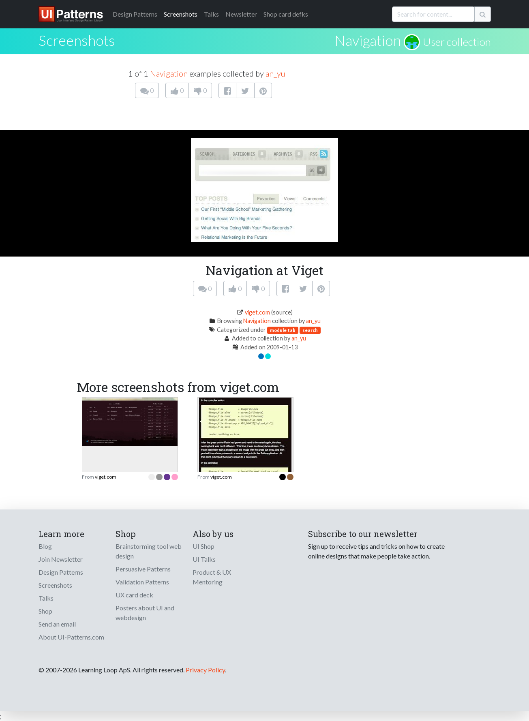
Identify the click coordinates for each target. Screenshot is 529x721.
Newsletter (241, 14)
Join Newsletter (61, 559)
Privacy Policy (205, 670)
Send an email (57, 624)
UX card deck (134, 595)
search (310, 330)
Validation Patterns (142, 582)
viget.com (257, 312)
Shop (45, 611)
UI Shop (203, 546)
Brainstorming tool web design (149, 551)
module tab (283, 330)
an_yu (275, 73)
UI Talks (204, 559)
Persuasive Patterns (143, 569)
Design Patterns (61, 572)
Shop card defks (285, 14)
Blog (45, 546)
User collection (457, 41)
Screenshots (180, 14)
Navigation (367, 40)
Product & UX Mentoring (212, 577)
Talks (211, 14)
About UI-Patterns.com (71, 637)
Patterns (135, 14)
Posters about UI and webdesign (145, 612)
